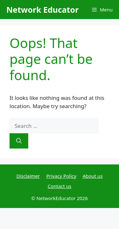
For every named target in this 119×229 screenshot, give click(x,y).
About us (92, 176)
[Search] (19, 141)
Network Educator (42, 9)
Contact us (59, 186)
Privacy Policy (61, 176)
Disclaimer (28, 176)
